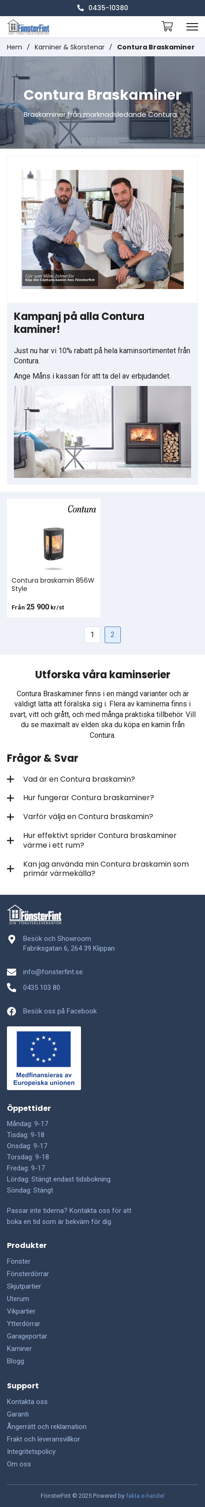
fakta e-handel (145, 1495)
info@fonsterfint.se (53, 972)
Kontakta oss (27, 1402)
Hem (14, 47)
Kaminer (19, 1348)
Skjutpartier (24, 1286)
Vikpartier (21, 1311)
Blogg (15, 1361)
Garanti (18, 1414)
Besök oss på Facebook (60, 1011)
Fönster (19, 1261)
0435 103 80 (41, 987)
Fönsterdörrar (28, 1274)
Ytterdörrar (23, 1324)
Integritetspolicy (31, 1451)
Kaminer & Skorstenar (70, 47)
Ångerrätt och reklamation (47, 1427)
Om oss (19, 1464)
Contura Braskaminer (156, 47)
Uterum (18, 1299)
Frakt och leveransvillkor (43, 1439)
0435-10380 (102, 7)
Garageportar (27, 1336)
